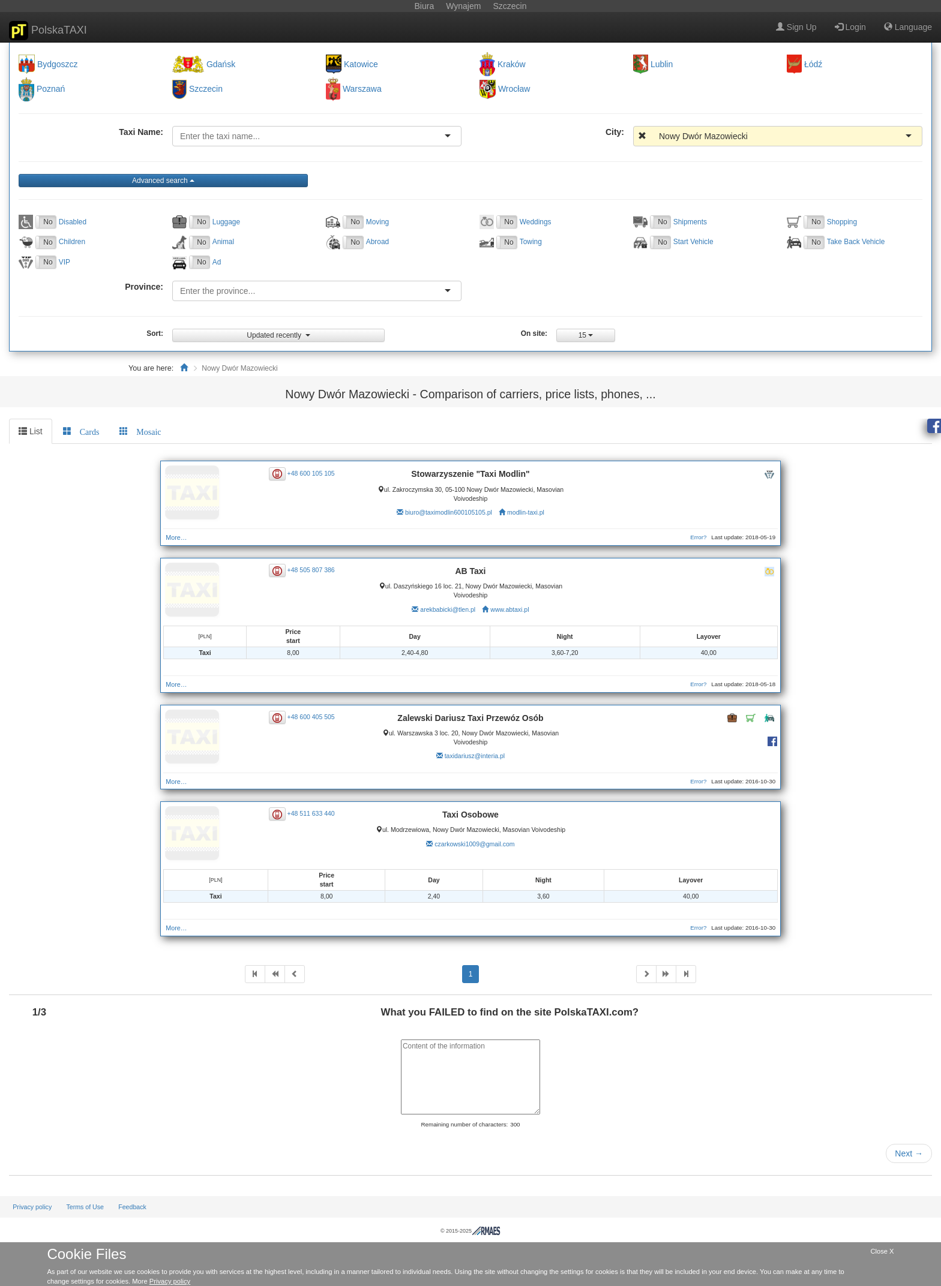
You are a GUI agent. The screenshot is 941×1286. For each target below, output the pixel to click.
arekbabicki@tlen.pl (447, 609)
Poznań (51, 89)
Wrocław (514, 89)
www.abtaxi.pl (509, 609)
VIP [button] (64, 262)
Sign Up (796, 27)
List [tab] (31, 431)
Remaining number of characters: (464, 1124)
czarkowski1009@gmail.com (474, 844)
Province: (144, 287)
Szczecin (206, 89)
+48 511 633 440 (311, 813)
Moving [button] (377, 222)
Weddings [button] (536, 222)
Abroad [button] (377, 242)
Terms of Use (85, 1206)
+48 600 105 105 (311, 472)
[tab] (81, 431)
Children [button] (72, 242)
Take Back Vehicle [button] (856, 242)
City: (615, 132)
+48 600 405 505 (311, 716)
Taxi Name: (141, 132)
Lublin (662, 64)
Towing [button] (531, 242)
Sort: (154, 333)
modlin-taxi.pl (525, 512)
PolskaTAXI (48, 30)
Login (850, 27)
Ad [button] (216, 262)
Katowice (361, 64)
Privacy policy (32, 1206)
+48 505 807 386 (311, 569)
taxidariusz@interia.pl (475, 755)
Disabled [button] (72, 222)
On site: (534, 333)
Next (909, 1153)
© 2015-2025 (470, 1231)
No (47, 222)
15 (586, 335)
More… (176, 537)
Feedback (132, 1206)
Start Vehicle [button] (693, 242)
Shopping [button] (842, 222)
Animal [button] (223, 242)
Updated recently (278, 335)
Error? (698, 537)
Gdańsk (220, 64)
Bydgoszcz (57, 64)
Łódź (813, 64)
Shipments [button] (690, 222)
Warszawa (362, 89)
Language (908, 27)
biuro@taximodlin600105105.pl (448, 512)
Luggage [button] (226, 222)
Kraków (512, 64)
